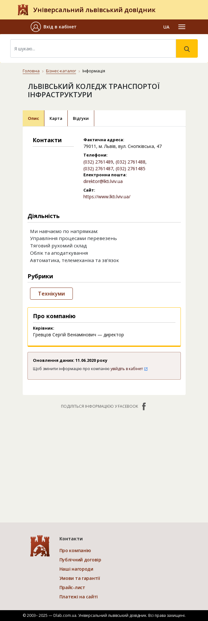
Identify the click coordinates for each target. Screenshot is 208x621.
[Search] (93, 48)
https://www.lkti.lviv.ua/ (106, 197)
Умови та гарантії (79, 578)
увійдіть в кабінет (129, 368)
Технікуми (51, 293)
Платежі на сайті (78, 597)
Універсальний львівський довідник (94, 9)
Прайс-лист (72, 587)
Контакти (71, 539)
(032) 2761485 (130, 168)
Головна (31, 71)
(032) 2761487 (98, 168)
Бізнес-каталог (61, 71)
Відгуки (81, 118)
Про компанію (75, 550)
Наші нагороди (76, 569)
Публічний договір (80, 560)
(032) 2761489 (98, 162)
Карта (56, 118)
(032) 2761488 (130, 162)
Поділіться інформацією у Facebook (104, 406)
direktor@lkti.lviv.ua (103, 181)
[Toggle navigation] (182, 26)
